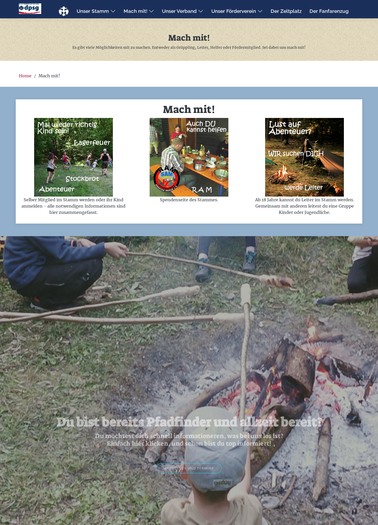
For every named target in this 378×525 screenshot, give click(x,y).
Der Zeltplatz (286, 11)
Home (25, 75)
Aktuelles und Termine (189, 478)
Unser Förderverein (237, 11)
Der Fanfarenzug (329, 11)
